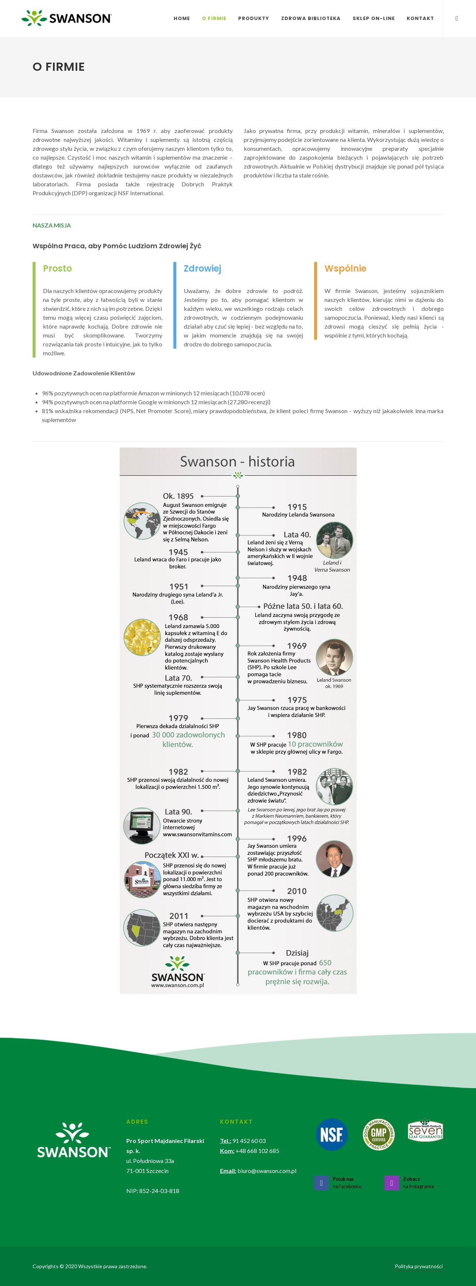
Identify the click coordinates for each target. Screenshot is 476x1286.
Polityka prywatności (419, 1266)
